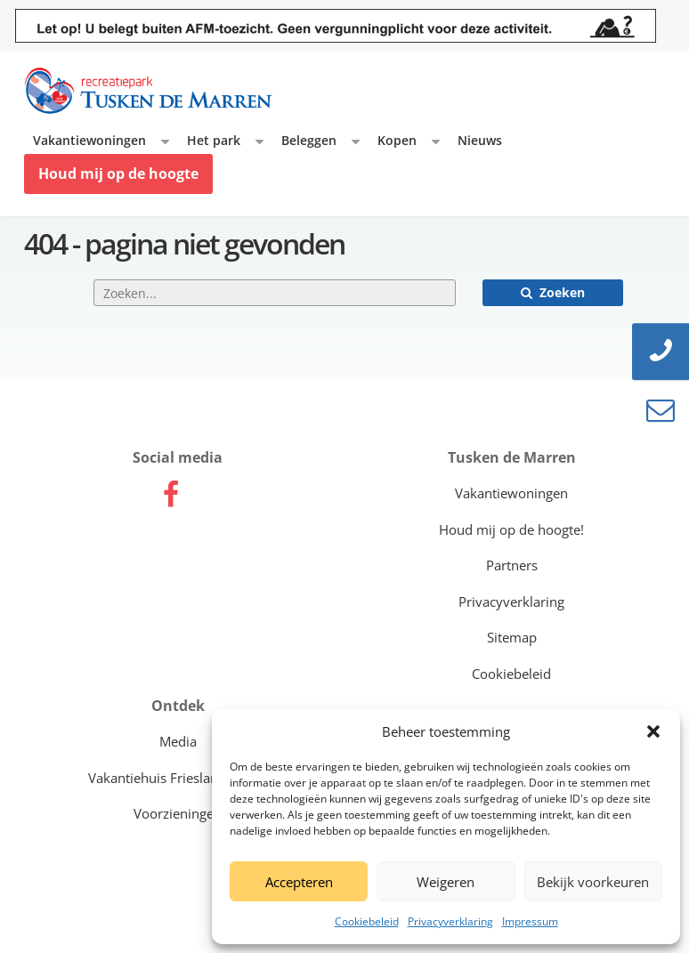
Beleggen (308, 140)
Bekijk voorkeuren (593, 882)
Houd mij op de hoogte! (511, 529)
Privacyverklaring (450, 921)
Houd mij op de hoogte (118, 173)
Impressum (530, 921)
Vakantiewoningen (89, 140)
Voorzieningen (178, 813)
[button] (653, 731)
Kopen (397, 140)
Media (178, 741)
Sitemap (512, 637)
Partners (512, 565)
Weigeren (445, 882)
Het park (213, 140)
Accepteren (299, 882)
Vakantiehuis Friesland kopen (178, 778)
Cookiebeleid (367, 921)
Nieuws (480, 140)
